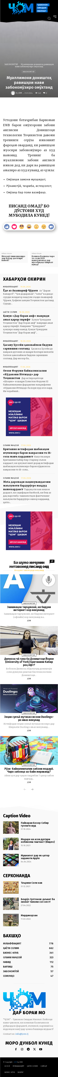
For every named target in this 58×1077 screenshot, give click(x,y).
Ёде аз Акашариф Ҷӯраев (20, 290)
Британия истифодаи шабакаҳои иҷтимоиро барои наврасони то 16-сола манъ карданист (27, 453)
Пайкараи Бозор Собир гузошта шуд (35, 824)
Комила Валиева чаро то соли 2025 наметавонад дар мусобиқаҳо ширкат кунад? (43, 260)
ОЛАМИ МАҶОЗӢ (11, 445)
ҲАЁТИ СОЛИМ (10, 312)
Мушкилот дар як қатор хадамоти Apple (35, 857)
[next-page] (32, 789)
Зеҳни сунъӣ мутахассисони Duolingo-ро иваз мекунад (29, 718)
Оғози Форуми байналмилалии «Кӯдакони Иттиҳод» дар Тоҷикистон (25, 374)
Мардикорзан (29, 915)
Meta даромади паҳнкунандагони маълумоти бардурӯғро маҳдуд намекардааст (27, 485)
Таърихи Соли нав (31, 882)
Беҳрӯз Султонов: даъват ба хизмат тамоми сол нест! (38, 900)
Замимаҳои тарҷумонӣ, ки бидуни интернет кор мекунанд (29, 608)
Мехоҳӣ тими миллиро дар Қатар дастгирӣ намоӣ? (13, 258)
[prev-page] (25, 789)
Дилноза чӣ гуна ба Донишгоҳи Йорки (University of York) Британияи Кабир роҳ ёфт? (29, 662)
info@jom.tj (21, 1034)
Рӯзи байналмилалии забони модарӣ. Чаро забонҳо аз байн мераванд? (29, 770)
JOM (20, 93)
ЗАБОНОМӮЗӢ (11, 64)
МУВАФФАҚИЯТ (10, 287)
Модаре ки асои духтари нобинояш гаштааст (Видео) (38, 841)
